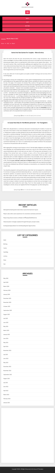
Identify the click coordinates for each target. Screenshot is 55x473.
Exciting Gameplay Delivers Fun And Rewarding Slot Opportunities (19, 226)
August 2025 (6, 314)
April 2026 (5, 282)
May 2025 (5, 326)
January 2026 (6, 294)
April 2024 (5, 346)
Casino (27, 29)
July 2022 (5, 382)
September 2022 (7, 374)
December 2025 (7, 298)
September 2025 (7, 310)
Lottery (5, 256)
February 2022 (6, 399)
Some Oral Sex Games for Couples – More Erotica (27, 52)
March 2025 (6, 330)
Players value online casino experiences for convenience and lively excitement (22, 214)
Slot (27, 22)
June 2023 (5, 358)
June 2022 (5, 386)
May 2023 (5, 362)
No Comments (38, 115)
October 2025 (6, 306)
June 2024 (5, 338)
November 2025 (7, 302)
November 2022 (7, 370)
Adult (27, 18)
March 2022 (6, 394)
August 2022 (6, 378)
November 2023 (7, 350)
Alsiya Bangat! (18, 115)
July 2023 (5, 354)
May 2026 (5, 278)
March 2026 (6, 286)
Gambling (5, 252)
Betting (27, 26)
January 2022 (6, 402)
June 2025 (5, 322)
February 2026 (6, 290)
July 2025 (5, 318)
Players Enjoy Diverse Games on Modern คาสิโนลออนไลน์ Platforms (20, 218)
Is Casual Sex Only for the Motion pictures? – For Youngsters (27, 122)
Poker (4, 260)
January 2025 (6, 334)
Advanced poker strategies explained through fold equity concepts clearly (21, 222)
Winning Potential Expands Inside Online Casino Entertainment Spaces (20, 210)
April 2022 (5, 390)
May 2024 (5, 342)
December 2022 (7, 366)
